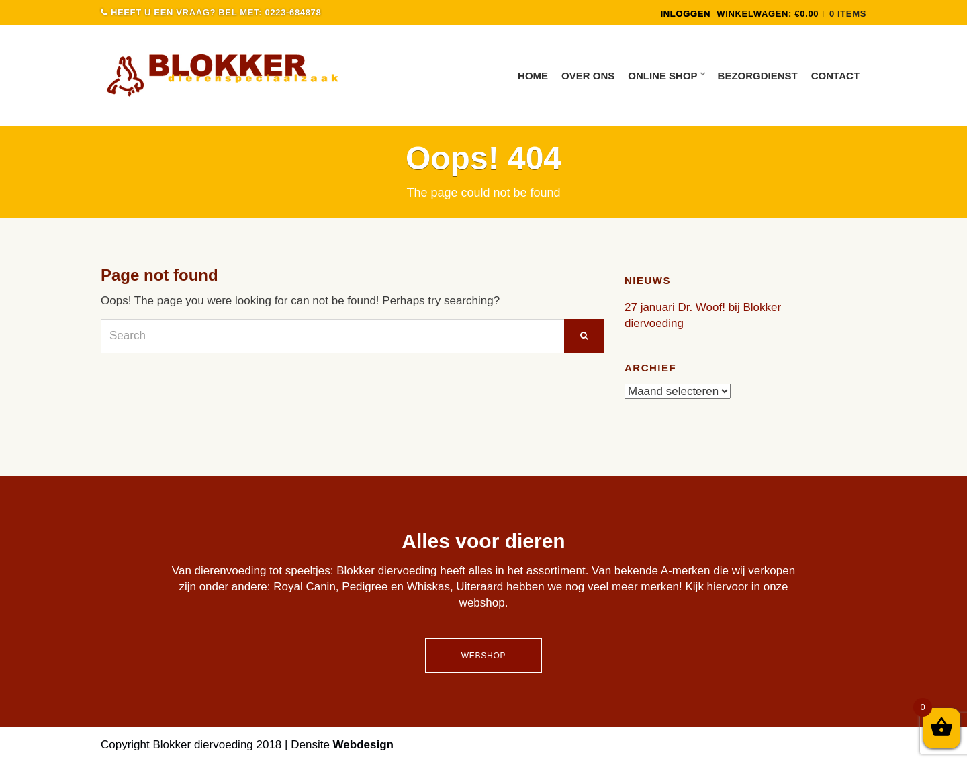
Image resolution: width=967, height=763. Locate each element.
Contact (835, 75)
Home (533, 75)
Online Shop (662, 75)
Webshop (483, 655)
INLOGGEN (685, 14)
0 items (847, 14)
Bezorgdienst (758, 75)
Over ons (587, 75)
